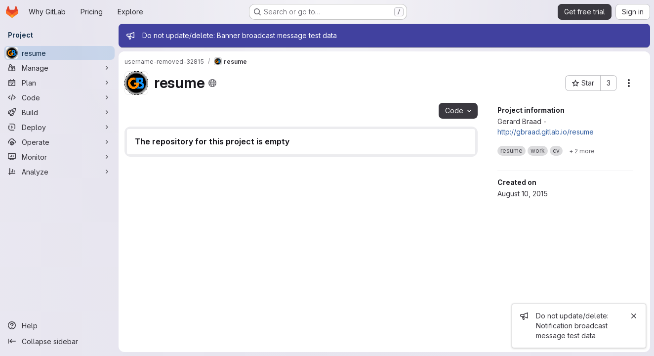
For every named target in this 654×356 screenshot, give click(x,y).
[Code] (59, 97)
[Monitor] (59, 157)
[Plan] (59, 82)
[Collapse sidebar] (59, 341)
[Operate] (59, 142)
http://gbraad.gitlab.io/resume (545, 132)
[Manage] (59, 68)
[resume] (59, 53)
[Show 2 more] (582, 151)
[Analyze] (59, 171)
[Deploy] (59, 127)
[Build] (59, 112)
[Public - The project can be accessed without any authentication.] (212, 83)
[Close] (634, 316)
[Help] (59, 325)
